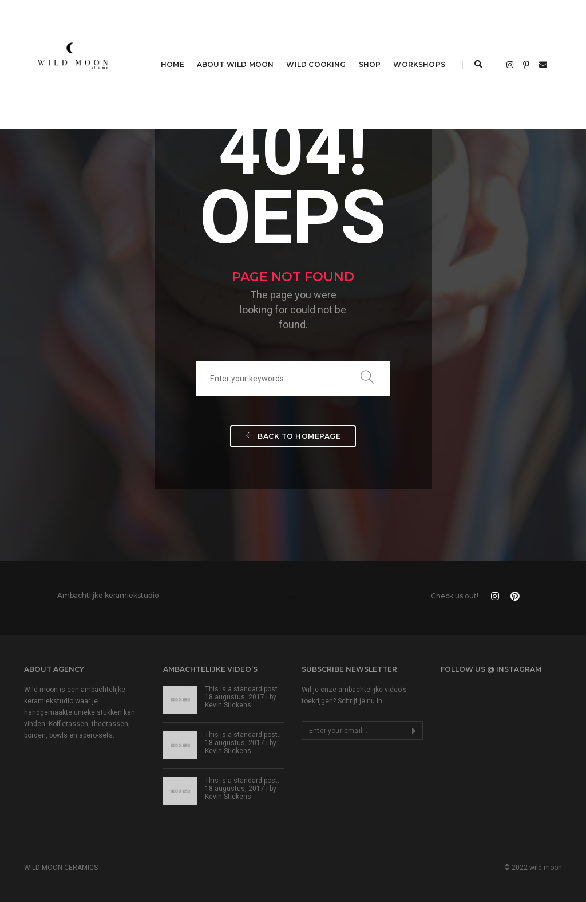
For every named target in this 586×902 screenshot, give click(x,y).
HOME (172, 64)
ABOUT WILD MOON (235, 64)
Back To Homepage (293, 436)
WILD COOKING (316, 64)
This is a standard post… (244, 689)
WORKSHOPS (419, 64)
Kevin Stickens (228, 705)
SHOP (370, 64)
